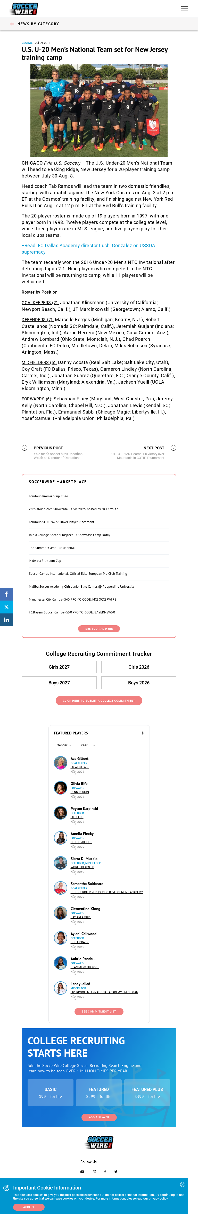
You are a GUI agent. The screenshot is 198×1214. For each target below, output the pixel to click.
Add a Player (99, 1117)
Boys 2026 (139, 682)
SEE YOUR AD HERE (99, 628)
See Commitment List (99, 1011)
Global (27, 43)
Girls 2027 (59, 667)
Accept (29, 1207)
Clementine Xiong (85, 908)
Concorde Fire (81, 842)
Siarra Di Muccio (84, 858)
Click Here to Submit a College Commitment (99, 700)
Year (84, 745)
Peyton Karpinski (84, 808)
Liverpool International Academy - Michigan (104, 992)
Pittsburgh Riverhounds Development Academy (107, 892)
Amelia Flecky (82, 833)
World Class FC (82, 867)
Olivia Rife (79, 783)
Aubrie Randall (83, 958)
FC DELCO (77, 817)
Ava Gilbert (79, 758)
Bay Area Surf (81, 917)
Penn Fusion (80, 792)
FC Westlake (80, 767)
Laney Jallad (80, 983)
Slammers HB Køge (85, 967)
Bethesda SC (80, 942)
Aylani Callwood (83, 933)
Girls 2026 (138, 667)
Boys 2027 (59, 682)
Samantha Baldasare (87, 883)
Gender (62, 745)
